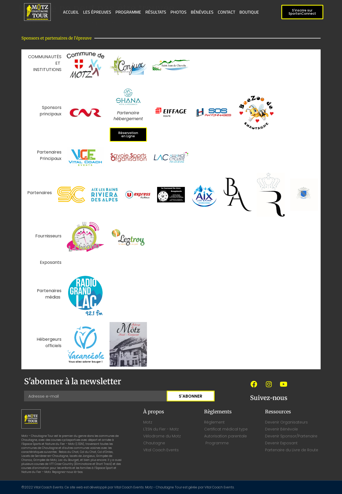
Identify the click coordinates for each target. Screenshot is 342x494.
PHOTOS (178, 12)
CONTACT (226, 12)
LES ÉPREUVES (97, 12)
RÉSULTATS (155, 12)
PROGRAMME (128, 12)
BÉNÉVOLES (202, 12)
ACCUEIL (71, 12)
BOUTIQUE (249, 12)
